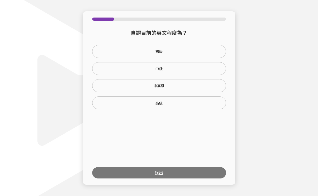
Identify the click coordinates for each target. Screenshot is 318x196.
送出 (159, 173)
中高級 (159, 85)
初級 (159, 51)
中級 (159, 68)
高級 (159, 102)
